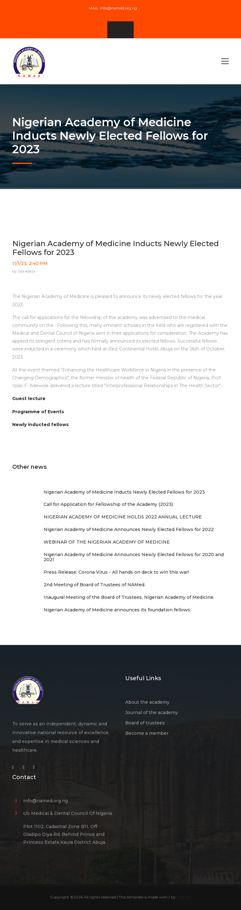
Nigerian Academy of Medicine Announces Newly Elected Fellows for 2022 (129, 529)
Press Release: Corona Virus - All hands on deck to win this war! (116, 572)
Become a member (147, 733)
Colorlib (184, 897)
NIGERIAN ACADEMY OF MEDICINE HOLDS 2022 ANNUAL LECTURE (123, 517)
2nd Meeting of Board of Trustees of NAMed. (94, 585)
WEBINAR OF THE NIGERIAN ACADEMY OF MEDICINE (107, 542)
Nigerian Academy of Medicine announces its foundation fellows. (117, 610)
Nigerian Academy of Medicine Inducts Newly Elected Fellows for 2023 (115, 248)
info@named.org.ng (118, 8)
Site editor (27, 271)
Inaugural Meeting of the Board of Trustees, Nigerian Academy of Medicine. (129, 597)
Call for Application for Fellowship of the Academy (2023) (108, 504)
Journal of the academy (151, 712)
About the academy (147, 702)
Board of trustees (145, 723)
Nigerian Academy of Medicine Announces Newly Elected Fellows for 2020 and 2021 (134, 557)
